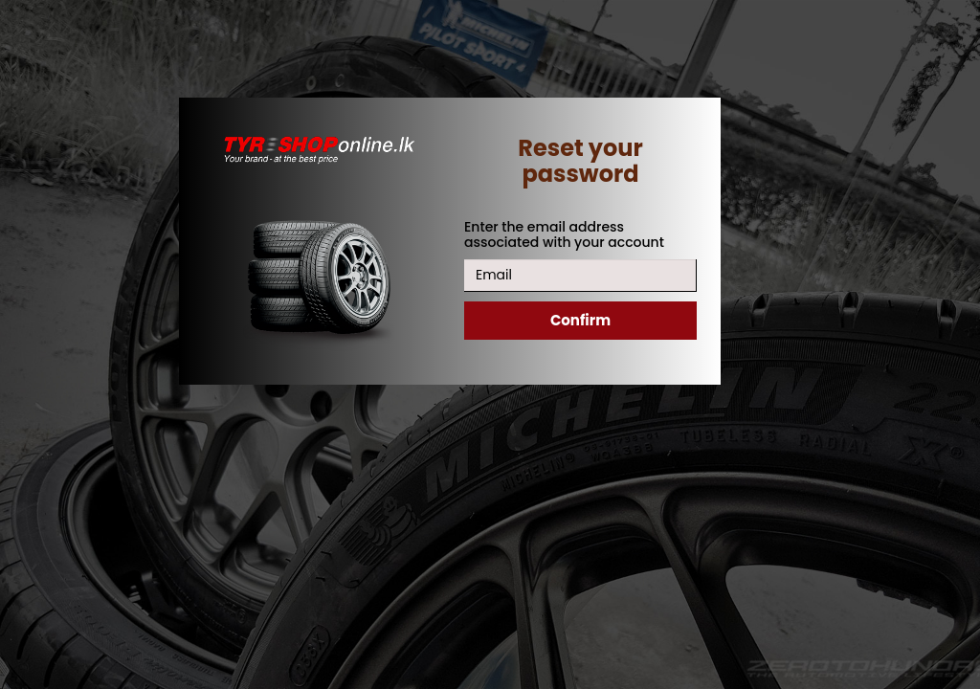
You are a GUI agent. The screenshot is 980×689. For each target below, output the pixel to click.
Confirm (580, 320)
